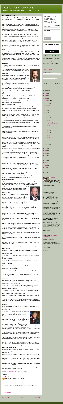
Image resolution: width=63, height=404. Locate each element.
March (47, 115)
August (47, 107)
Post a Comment (7, 392)
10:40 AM (7, 380)
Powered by (52, 55)
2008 (46, 169)
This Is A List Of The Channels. (49, 87)
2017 (46, 153)
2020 (46, 148)
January (47, 144)
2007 (46, 170)
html (46, 32)
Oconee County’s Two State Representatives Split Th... (52, 123)
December (48, 100)
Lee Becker (7, 384)
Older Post (37, 397)
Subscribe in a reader (48, 69)
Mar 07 (48, 135)
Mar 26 (48, 118)
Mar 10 (48, 132)
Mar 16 (48, 128)
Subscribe (52, 51)
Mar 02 (48, 140)
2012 (46, 162)
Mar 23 (48, 120)
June (47, 110)
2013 (46, 160)
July (47, 108)
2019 (46, 150)
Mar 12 (48, 130)
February (48, 142)
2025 (46, 93)
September (48, 105)
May (47, 112)
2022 (46, 98)
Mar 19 (48, 125)
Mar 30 (48, 117)
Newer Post (5, 397)
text (46, 34)
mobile (46, 35)
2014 (46, 158)
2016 (46, 155)
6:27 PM (7, 389)
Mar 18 (48, 127)
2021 (46, 146)
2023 (46, 97)
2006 (46, 172)
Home (21, 397)
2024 (46, 95)
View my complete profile (48, 186)
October (47, 103)
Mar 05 (48, 137)
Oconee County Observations (18, 7)
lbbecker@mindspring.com (48, 61)
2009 (46, 167)
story (58, 246)
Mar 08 (48, 133)
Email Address (51, 26)
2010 (46, 165)
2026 (46, 91)
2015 (46, 157)
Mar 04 (48, 139)
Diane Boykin (8, 376)
